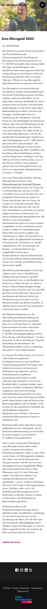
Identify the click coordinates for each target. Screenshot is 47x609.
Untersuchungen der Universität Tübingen (21, 184)
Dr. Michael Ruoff (13, 5)
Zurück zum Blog (11, 542)
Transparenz (37, 588)
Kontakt (7, 588)
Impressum (25, 588)
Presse (15, 588)
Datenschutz (23, 591)
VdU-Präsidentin (26, 523)
